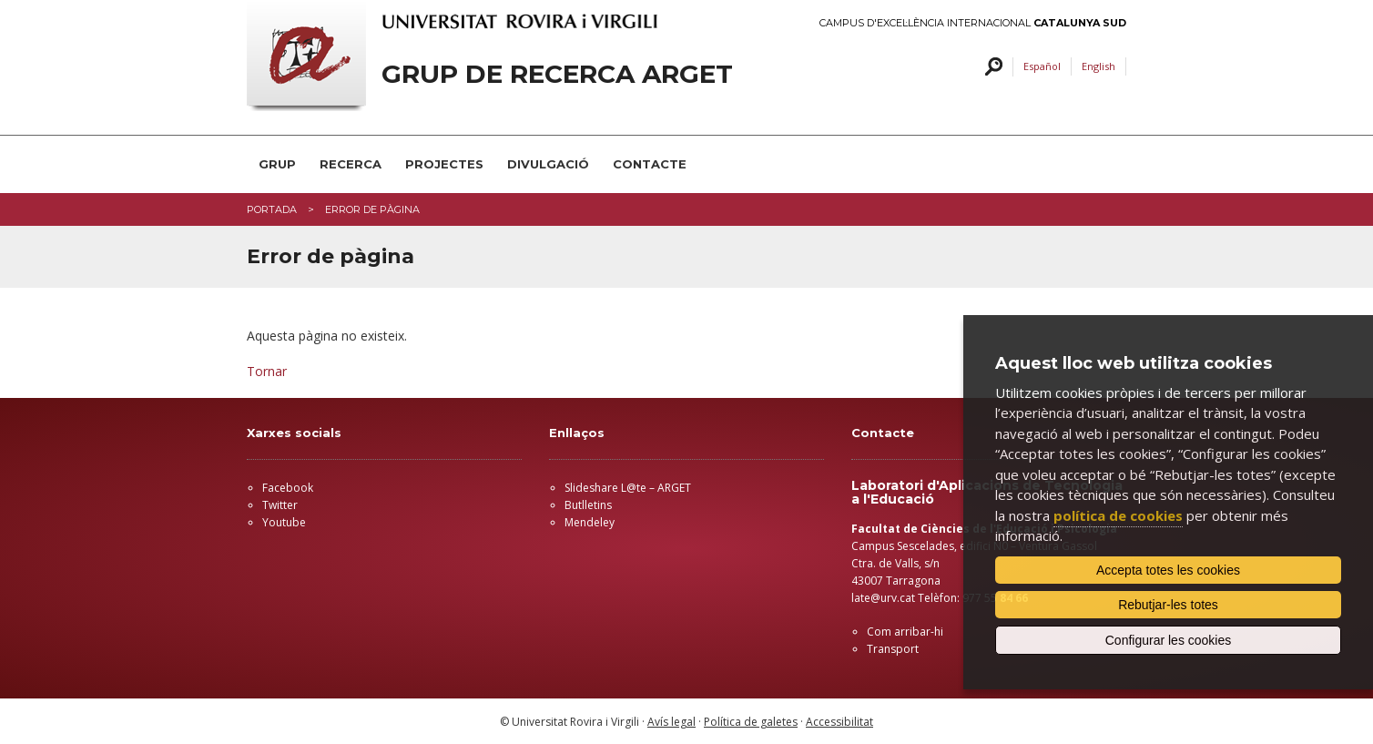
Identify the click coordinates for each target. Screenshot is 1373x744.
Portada (272, 209)
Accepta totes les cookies (1168, 570)
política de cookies (1118, 515)
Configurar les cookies (1168, 640)
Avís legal (671, 721)
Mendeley (589, 522)
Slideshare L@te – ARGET (627, 487)
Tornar (267, 371)
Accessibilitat (839, 721)
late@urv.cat (883, 598)
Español (1042, 66)
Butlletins (588, 505)
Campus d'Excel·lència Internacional (972, 23)
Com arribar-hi (905, 631)
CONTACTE (649, 164)
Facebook (287, 487)
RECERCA (350, 164)
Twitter (280, 505)
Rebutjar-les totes (1168, 604)
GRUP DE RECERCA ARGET (557, 74)
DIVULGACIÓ (548, 164)
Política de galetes (751, 721)
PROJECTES (444, 164)
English (1098, 66)
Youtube (284, 522)
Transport (893, 649)
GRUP (277, 164)
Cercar (991, 66)
